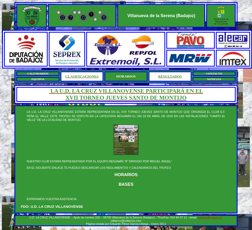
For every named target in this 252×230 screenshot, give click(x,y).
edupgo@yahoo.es (210, 217)
